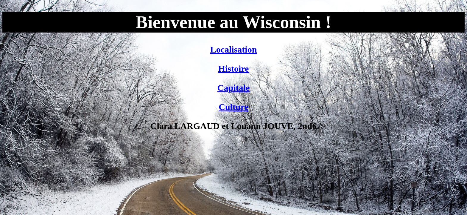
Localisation (233, 49)
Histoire (233, 68)
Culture (233, 107)
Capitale (233, 88)
